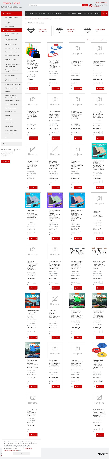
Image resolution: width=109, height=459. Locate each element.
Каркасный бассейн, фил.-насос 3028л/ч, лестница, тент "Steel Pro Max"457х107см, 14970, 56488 (77, 115)
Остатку (104, 40)
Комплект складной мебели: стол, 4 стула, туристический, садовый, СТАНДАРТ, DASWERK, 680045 (33, 315)
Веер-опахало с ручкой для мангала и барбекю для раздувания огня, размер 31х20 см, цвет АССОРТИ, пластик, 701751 (32, 64)
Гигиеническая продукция (12, 48)
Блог (94, 13)
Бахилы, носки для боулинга (10, 60)
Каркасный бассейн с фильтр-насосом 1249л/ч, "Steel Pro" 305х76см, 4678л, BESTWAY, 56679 (55, 114)
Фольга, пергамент (10, 122)
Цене (88, 40)
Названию (96, 40)
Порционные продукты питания (12, 34)
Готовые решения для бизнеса (11, 18)
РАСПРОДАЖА (9, 26)
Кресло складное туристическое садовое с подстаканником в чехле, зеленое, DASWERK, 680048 (76, 314)
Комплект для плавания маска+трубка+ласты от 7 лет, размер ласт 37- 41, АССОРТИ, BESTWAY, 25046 (33, 265)
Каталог (35, 18)
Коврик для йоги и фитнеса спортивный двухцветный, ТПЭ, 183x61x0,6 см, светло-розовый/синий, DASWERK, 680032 (76, 215)
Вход (97, 2)
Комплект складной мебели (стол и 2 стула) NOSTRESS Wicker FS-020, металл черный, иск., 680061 (77, 265)
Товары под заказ (10, 30)
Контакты (85, 13)
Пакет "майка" (9, 126)
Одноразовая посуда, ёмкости (11, 40)
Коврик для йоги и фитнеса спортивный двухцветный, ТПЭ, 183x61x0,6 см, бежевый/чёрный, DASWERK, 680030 (98, 165)
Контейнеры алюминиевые (13, 100)
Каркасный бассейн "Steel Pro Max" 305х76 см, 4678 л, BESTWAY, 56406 (77, 63)
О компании (41, 13)
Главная (30, 13)
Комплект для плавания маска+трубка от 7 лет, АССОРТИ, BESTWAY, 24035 (98, 214)
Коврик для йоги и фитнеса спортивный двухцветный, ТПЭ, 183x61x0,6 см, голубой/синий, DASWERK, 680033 (32, 215)
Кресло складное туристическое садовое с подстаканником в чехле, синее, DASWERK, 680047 (32, 364)
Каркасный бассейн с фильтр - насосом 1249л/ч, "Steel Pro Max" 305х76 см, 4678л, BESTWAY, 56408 (33, 115)
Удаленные (8, 119)
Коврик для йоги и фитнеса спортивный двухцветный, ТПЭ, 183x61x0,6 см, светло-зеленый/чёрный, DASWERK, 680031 (54, 215)
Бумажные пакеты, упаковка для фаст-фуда (12, 96)
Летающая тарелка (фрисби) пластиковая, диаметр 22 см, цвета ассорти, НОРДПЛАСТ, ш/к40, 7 (99, 364)
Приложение (62, 13)
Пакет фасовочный (10, 111)
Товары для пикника (11, 134)
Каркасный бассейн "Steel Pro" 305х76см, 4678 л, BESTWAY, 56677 (99, 63)
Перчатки (8, 91)
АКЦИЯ (7, 22)
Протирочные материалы (12, 88)
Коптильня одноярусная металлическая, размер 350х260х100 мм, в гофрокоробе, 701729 (54, 315)
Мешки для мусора (10, 44)
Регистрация (103, 2)
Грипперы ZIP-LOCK (11, 130)
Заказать (35, 88)
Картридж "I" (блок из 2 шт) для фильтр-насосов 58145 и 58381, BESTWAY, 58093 (98, 114)
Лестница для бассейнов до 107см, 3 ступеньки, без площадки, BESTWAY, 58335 (54, 363)
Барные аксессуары (11, 52)
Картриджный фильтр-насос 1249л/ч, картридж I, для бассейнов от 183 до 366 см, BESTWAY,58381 (54, 165)
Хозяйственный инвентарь (13, 84)
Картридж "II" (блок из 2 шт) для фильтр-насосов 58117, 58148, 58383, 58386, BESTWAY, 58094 (32, 165)
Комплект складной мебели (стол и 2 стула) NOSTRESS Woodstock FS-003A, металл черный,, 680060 (99, 265)
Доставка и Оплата (74, 13)
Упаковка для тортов (11, 104)
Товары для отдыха (43, 30)
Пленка (7, 115)
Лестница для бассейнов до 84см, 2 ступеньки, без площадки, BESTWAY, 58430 (77, 363)
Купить (57, 88)
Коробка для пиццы (11, 108)
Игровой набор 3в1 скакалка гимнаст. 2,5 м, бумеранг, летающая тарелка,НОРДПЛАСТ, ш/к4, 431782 (55, 64)
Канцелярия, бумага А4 (12, 55)
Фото (49, 13)
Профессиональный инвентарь (11, 79)
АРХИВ (7, 137)
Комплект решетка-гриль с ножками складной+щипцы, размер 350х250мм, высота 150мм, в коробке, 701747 (55, 265)
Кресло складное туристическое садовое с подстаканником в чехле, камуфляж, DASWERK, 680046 (98, 314)
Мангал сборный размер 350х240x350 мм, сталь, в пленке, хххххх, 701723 (32, 412)
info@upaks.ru (97, 6)
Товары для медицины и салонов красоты (12, 65)
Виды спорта (100, 30)
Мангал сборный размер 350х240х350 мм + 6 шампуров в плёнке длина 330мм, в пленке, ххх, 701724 (99, 413)
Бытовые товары (10, 75)
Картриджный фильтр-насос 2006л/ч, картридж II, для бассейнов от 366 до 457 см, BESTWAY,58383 (77, 165)
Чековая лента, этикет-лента (11, 70)
